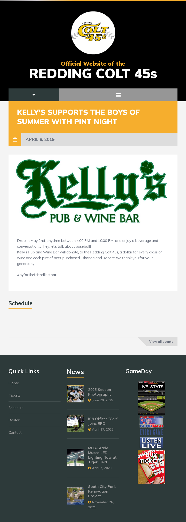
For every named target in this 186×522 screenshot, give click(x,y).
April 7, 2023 (102, 470)
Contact (15, 435)
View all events (161, 342)
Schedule (16, 410)
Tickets (14, 397)
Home (14, 385)
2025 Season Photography (99, 394)
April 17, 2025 (103, 431)
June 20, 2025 (102, 402)
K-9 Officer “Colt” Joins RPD (103, 423)
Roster (14, 422)
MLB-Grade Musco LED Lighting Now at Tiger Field (102, 457)
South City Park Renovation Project (102, 493)
